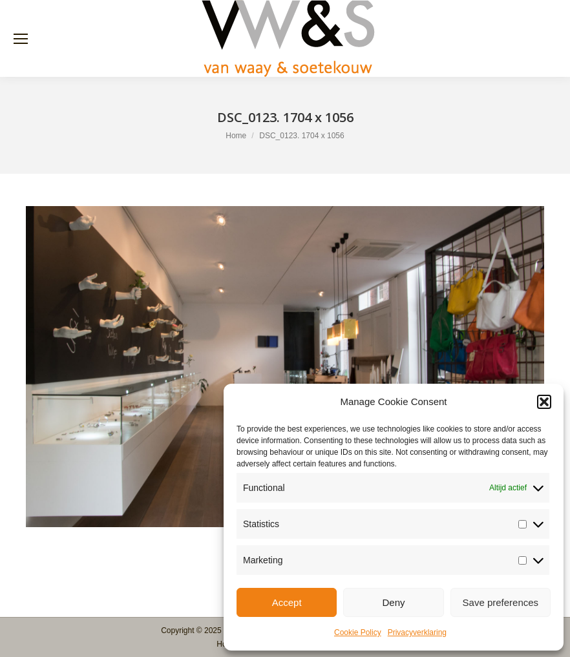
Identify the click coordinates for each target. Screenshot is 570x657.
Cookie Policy (357, 632)
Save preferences (501, 602)
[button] (544, 401)
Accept (287, 602)
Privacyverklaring (417, 632)
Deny (393, 602)
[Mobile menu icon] (20, 39)
